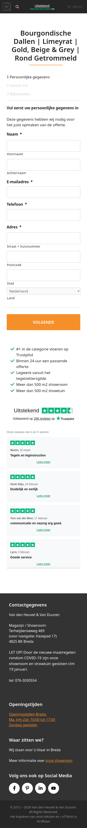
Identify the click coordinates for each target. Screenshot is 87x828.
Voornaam (15, 154)
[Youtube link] (53, 788)
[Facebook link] (14, 788)
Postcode (14, 265)
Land (11, 298)
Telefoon (17, 204)
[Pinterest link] (27, 788)
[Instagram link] (40, 788)
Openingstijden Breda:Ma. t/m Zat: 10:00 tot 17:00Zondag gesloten (32, 719)
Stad (10, 283)
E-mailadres (20, 181)
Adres (14, 227)
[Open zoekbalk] (17, 6)
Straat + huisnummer (23, 246)
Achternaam (16, 173)
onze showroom (58, 760)
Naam (14, 134)
